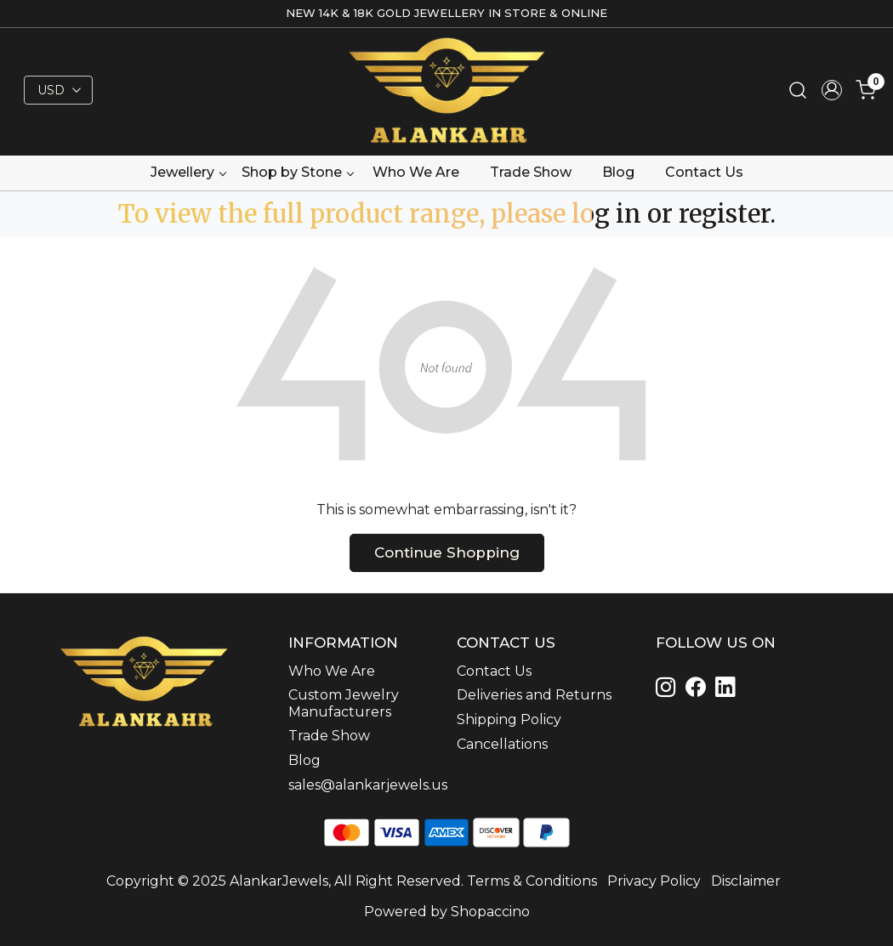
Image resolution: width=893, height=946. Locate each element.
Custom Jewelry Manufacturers (343, 703)
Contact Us (704, 172)
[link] (798, 90)
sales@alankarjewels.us (362, 785)
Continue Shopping (447, 552)
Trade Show (531, 172)
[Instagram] (669, 690)
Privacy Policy (654, 881)
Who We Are (416, 172)
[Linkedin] (698, 690)
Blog (618, 172)
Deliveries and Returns (534, 695)
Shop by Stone (297, 172)
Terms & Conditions (532, 881)
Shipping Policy (509, 719)
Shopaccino (490, 912)
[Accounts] (832, 90)
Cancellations (502, 744)
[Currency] (58, 90)
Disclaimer (746, 881)
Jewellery (188, 172)
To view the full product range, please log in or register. (447, 213)
